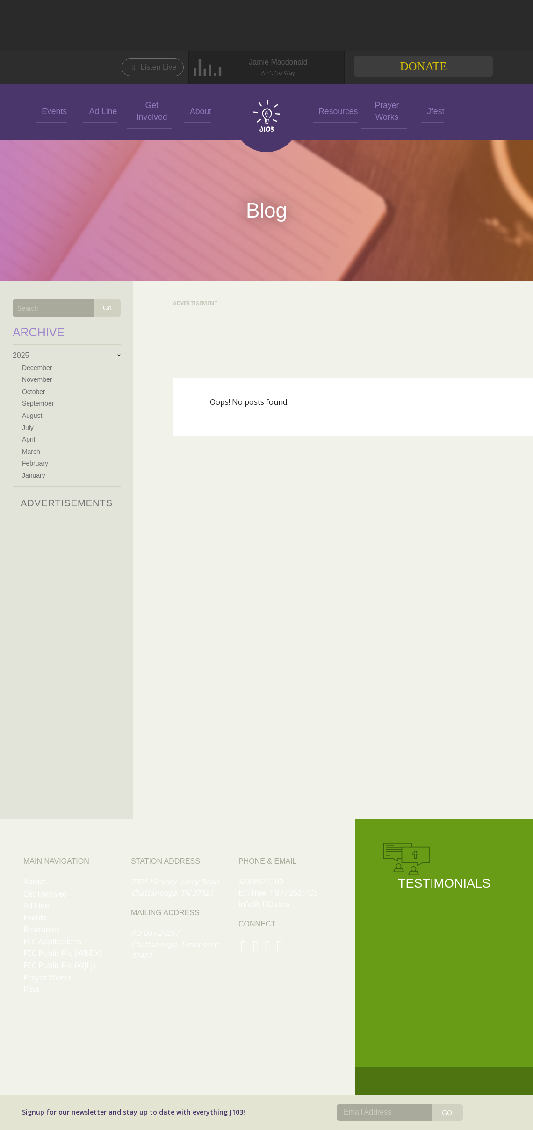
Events (51, 111)
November (37, 379)
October (33, 391)
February (35, 463)
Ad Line (100, 111)
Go (107, 308)
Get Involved (149, 111)
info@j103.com (263, 904)
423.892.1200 (260, 881)
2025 (21, 355)
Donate (423, 66)
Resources (335, 111)
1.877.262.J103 (293, 893)
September (38, 403)
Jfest (433, 111)
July (28, 427)
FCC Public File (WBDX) (62, 953)
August (32, 415)
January (33, 475)
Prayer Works (384, 110)
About (198, 111)
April (28, 439)
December (37, 368)
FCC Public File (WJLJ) (59, 965)
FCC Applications (52, 941)
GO (447, 1112)
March (31, 451)
